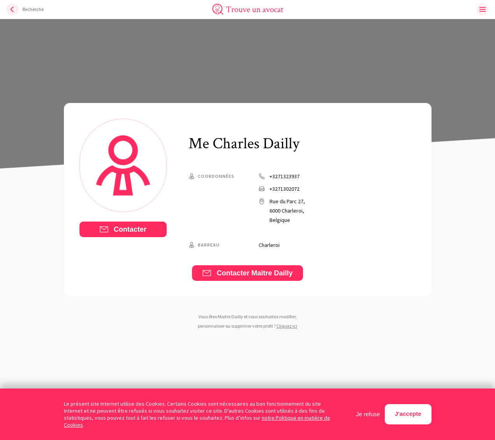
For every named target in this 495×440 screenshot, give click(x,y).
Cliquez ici (287, 326)
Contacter (122, 229)
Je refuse (368, 414)
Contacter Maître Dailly (247, 273)
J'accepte (408, 413)
